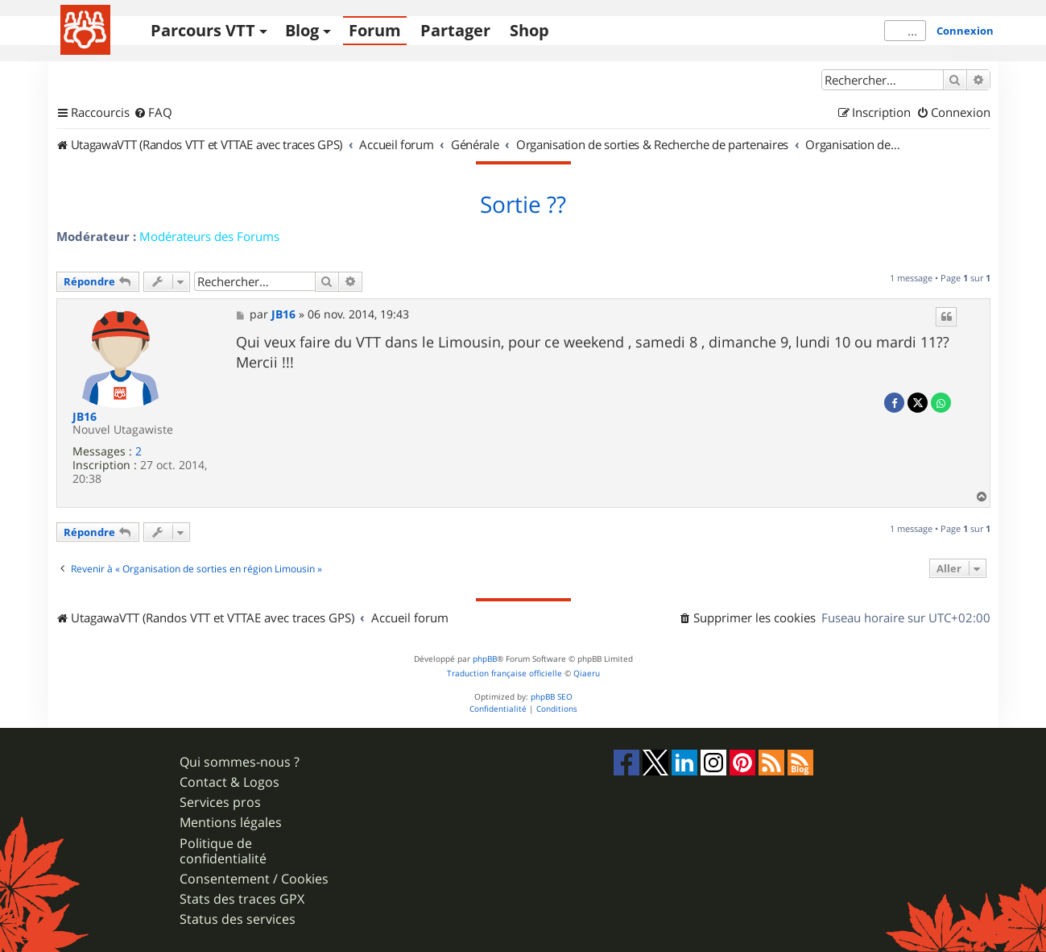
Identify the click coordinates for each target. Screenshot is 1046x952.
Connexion (965, 30)
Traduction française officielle (504, 673)
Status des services (238, 919)
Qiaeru (586, 673)
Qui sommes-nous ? (240, 762)
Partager (455, 30)
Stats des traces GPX (242, 899)
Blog (302, 30)
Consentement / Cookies (254, 879)
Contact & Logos (229, 782)
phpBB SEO (552, 697)
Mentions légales (231, 822)
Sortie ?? (523, 204)
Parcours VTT (203, 30)
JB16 (84, 417)
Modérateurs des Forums (209, 236)
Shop (529, 30)
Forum (375, 30)
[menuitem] (153, 113)
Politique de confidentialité (223, 851)
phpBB (485, 659)
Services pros (220, 802)
